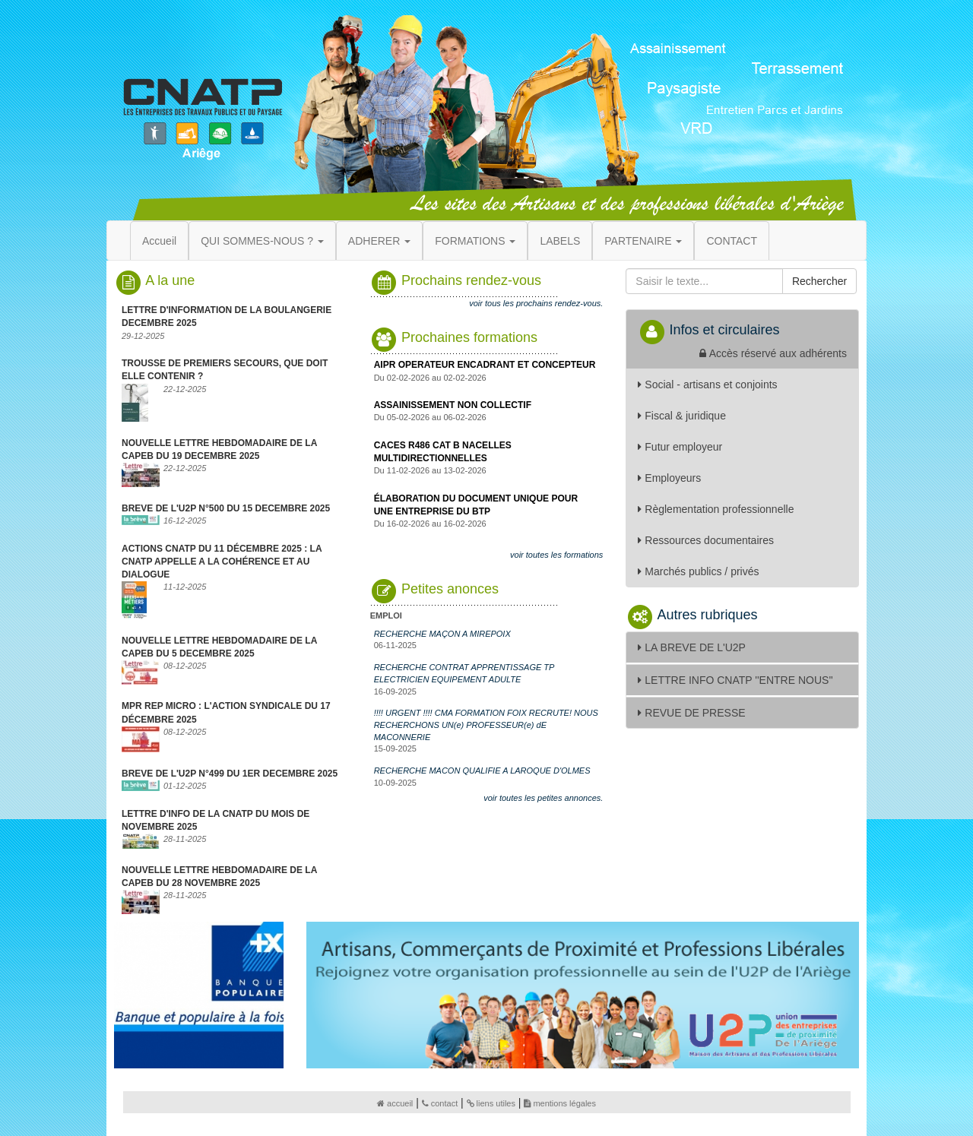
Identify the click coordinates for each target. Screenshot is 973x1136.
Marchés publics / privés (698, 571)
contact (440, 1103)
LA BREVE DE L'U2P (692, 647)
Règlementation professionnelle (716, 509)
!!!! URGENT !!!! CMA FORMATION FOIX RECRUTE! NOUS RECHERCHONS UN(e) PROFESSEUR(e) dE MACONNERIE (486, 724)
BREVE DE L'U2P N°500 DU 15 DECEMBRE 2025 (226, 508)
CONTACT (731, 241)
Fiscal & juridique (682, 416)
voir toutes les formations (556, 554)
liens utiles (491, 1103)
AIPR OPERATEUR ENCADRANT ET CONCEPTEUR (485, 364)
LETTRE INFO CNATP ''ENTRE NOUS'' (735, 680)
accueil (395, 1103)
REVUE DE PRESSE (691, 713)
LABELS (560, 241)
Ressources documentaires (706, 540)
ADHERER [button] (379, 241)
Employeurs (669, 478)
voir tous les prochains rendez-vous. (536, 303)
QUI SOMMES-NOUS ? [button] (262, 241)
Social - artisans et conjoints (707, 384)
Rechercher (819, 281)
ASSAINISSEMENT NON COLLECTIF (452, 405)
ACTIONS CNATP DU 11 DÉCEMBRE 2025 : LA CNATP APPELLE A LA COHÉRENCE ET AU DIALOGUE (222, 561)
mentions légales (560, 1103)
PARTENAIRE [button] (643, 241)
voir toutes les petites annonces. (543, 797)
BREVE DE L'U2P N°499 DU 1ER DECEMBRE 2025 (230, 773)
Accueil (159, 241)
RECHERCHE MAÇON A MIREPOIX (442, 633)
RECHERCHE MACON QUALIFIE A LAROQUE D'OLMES (482, 770)
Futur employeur (680, 447)
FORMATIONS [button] (475, 241)
